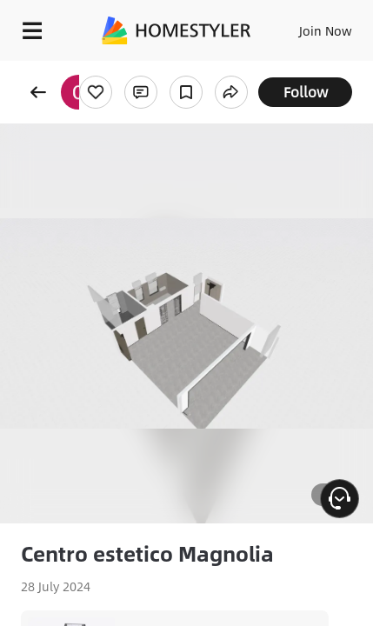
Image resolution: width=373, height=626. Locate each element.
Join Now (325, 30)
